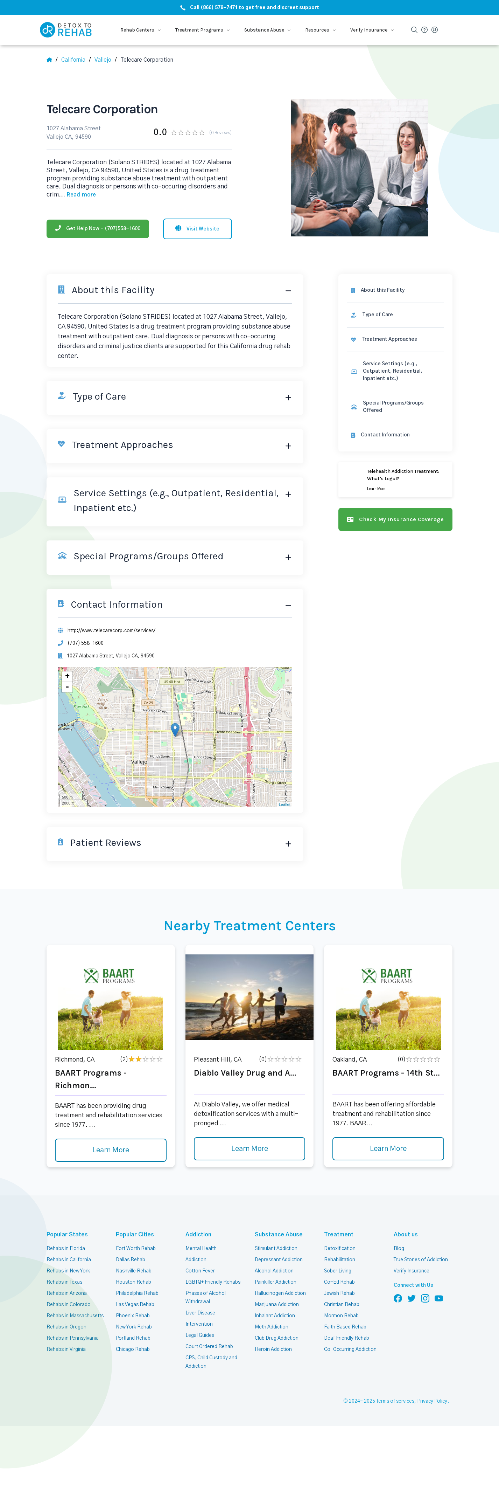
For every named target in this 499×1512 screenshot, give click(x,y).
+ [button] (67, 674)
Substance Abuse (276, 1232)
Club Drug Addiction (276, 1336)
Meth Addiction (271, 1324)
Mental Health (200, 1246)
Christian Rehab (341, 1302)
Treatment (336, 1232)
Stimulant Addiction (276, 1246)
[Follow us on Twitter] (411, 1296)
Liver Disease (200, 1310)
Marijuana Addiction (277, 1302)
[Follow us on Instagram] (425, 1296)
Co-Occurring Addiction (349, 1347)
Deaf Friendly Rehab (346, 1336)
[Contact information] (397, 425)
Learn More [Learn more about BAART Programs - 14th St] (388, 1146)
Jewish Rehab (339, 1291)
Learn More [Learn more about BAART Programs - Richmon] (110, 1148)
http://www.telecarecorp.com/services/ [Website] (111, 628)
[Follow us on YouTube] (439, 1296)
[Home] (52, 60)
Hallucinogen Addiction (280, 1291)
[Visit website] (197, 225)
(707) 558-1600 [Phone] (85, 641)
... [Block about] (76, 191)
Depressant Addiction (278, 1257)
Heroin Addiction (273, 1347)
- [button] (67, 685)
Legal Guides (199, 1333)
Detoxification (339, 1246)
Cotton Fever (199, 1268)
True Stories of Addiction (421, 1257)
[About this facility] (397, 288)
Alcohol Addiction (274, 1268)
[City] (106, 60)
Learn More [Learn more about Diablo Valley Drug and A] (249, 1146)
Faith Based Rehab (344, 1324)
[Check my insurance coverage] (396, 509)
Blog (398, 1246)
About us (404, 1232)
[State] (76, 60)
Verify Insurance (412, 1268)
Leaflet (287, 802)
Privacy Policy (433, 1399)
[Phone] (98, 225)
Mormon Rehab (341, 1313)
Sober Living (337, 1268)
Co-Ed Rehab (338, 1280)
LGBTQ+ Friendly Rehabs (212, 1280)
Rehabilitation (339, 1257)
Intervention (198, 1322)
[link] (397, 312)
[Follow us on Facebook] (398, 1296)
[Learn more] (396, 469)
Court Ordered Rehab (208, 1344)
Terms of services (396, 1399)
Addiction (197, 1232)
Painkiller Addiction (276, 1280)
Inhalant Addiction (275, 1313)
